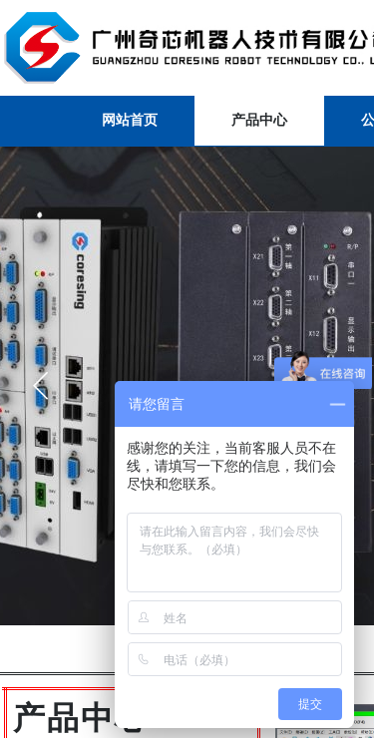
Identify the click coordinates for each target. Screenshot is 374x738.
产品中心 (259, 120)
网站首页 (130, 120)
